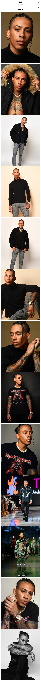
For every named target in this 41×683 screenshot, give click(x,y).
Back (2, 7)
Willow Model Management (20, 3)
